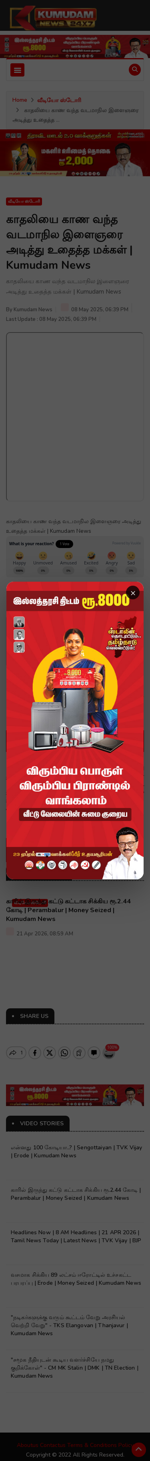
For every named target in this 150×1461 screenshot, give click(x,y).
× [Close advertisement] (133, 593)
